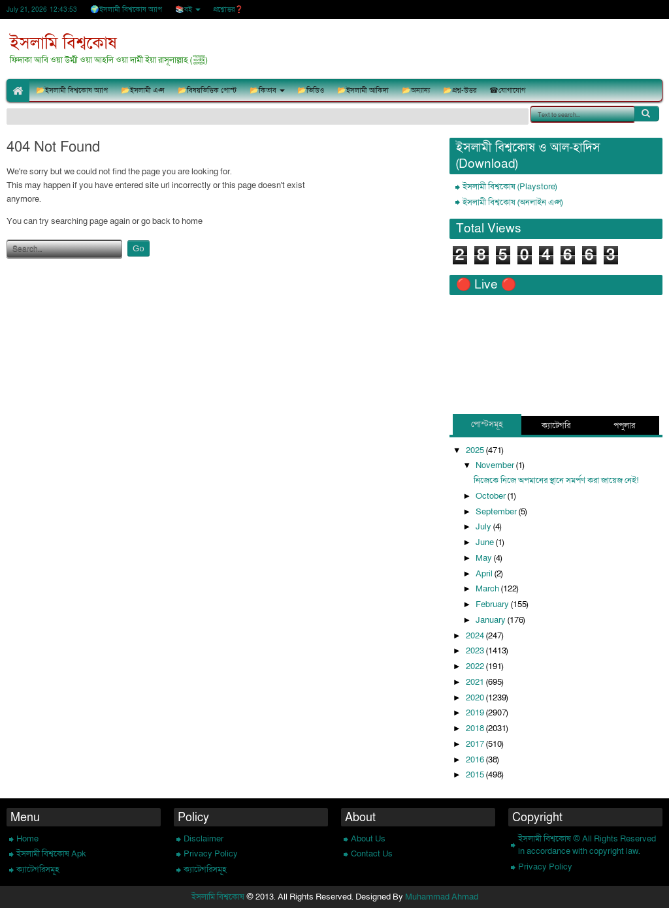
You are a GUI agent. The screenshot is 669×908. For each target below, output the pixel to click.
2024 (476, 636)
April (485, 574)
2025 (476, 450)
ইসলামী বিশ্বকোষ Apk (51, 854)
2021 (476, 682)
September (497, 512)
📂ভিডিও (310, 90)
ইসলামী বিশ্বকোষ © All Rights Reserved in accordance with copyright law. (587, 845)
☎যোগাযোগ (507, 90)
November (496, 465)
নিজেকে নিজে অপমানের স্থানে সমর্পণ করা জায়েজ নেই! (556, 480)
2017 (476, 744)
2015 (476, 775)
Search (646, 113)
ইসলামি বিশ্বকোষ (63, 43)
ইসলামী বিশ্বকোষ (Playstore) (510, 187)
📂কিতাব (263, 90)
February (493, 604)
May (485, 558)
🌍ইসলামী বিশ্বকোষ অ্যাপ (126, 9)
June (486, 542)
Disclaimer (203, 839)
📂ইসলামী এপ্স (143, 90)
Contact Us (372, 854)
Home (27, 839)
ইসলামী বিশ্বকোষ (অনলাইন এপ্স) (513, 202)
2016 (476, 760)
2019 (476, 713)
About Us (368, 839)
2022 (476, 666)
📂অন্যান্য (416, 90)
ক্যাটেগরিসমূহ (37, 869)
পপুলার (624, 425)
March (488, 589)
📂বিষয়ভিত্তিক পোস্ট (207, 90)
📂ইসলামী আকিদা (363, 90)
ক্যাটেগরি (556, 425)
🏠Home (18, 90)
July (484, 527)
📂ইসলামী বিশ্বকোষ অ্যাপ (72, 90)
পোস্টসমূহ (487, 424)
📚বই (183, 9)
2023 (476, 651)
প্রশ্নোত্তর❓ (228, 9)
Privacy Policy (211, 854)
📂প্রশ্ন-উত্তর (459, 90)
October (492, 496)
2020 (476, 698)
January (492, 620)
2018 (476, 728)
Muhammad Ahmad (441, 897)
